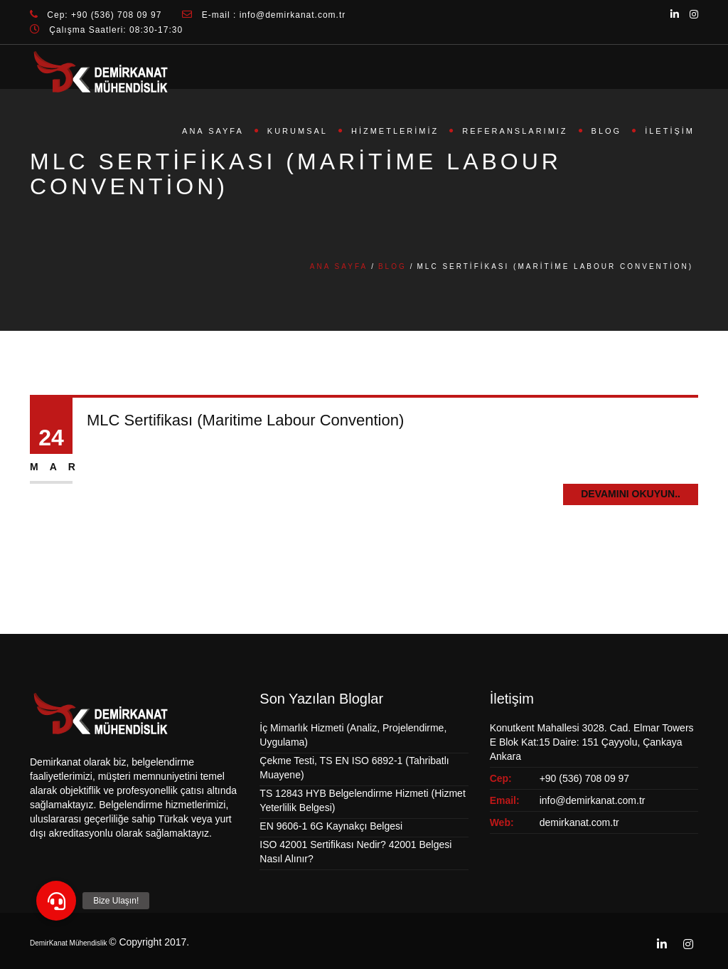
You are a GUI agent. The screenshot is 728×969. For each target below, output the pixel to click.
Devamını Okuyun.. (630, 493)
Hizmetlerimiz (395, 131)
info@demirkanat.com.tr (593, 800)
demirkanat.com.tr (579, 822)
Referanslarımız (514, 131)
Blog (607, 131)
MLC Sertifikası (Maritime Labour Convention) (245, 420)
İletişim (670, 131)
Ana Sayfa (213, 131)
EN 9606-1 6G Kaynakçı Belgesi (330, 826)
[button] (56, 901)
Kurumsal (297, 131)
